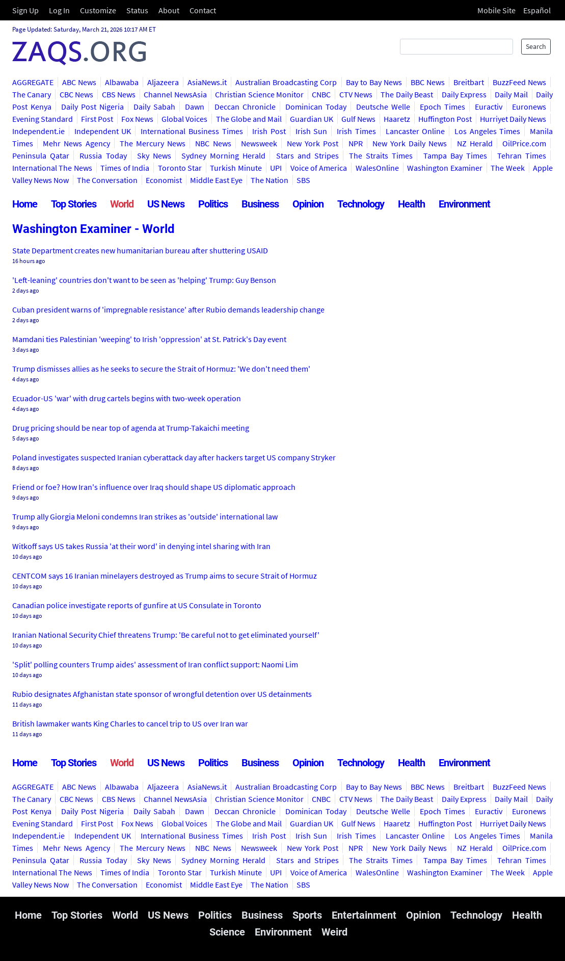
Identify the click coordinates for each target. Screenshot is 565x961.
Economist (164, 180)
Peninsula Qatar (40, 155)
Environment (464, 204)
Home (24, 204)
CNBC (321, 94)
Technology (360, 204)
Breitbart (468, 82)
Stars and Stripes (307, 155)
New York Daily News (409, 143)
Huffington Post (445, 119)
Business (260, 204)
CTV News (355, 94)
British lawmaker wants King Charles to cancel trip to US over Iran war (130, 723)
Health (411, 204)
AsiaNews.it (207, 82)
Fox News (137, 119)
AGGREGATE (32, 82)
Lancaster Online (415, 131)
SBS (303, 180)
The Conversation (107, 180)
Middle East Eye (216, 180)
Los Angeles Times (487, 131)
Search (536, 46)
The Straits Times (381, 155)
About (168, 10)
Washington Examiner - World (93, 229)
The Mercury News (152, 143)
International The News (52, 168)
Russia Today (102, 155)
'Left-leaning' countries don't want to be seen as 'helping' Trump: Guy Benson (144, 280)
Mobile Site (496, 10)
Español (537, 10)
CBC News (76, 94)
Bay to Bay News (374, 82)
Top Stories (73, 204)
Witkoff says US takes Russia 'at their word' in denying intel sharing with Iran (141, 546)
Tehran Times (521, 155)
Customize (98, 10)
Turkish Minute (235, 168)
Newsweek (259, 143)
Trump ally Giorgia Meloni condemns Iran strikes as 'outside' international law (145, 516)
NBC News (213, 143)
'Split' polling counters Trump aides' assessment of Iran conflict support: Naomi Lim (155, 664)
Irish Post (269, 131)
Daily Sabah (154, 106)
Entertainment (364, 915)
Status (137, 10)
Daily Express (464, 94)
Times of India (124, 168)
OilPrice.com (524, 143)
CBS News (119, 94)
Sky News (154, 155)
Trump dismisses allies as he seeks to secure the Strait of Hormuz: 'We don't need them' (161, 368)
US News (165, 204)
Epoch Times (442, 106)
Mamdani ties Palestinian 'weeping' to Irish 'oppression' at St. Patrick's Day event (149, 339)
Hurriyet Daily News (513, 119)
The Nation (269, 180)
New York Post (312, 143)
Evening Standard (42, 119)
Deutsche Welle (383, 106)
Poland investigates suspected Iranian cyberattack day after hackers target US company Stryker (174, 457)
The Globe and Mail (249, 119)
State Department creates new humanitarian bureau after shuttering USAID (140, 250)
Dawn (194, 106)
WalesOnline (377, 168)
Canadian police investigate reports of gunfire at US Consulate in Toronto (136, 605)
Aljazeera (163, 82)
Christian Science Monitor (259, 94)
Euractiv (488, 106)
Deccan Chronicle (245, 106)
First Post (97, 119)
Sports (307, 915)
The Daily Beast (407, 94)
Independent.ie (38, 131)
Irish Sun (311, 131)
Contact (203, 10)
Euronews (529, 106)
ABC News (79, 82)
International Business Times (192, 131)
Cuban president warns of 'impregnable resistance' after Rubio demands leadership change (168, 309)
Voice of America (318, 168)
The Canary (31, 94)
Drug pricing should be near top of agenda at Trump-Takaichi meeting (130, 428)
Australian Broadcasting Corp (286, 82)
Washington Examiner (444, 168)
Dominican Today (315, 106)
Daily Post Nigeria (92, 106)
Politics (213, 204)
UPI (276, 168)
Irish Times (356, 131)
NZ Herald (475, 143)
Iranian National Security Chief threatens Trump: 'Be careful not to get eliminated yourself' (165, 635)
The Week (507, 168)
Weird (334, 932)
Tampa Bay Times (455, 155)
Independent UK (102, 131)
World (121, 204)
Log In (59, 10)
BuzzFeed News (519, 82)
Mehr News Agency (76, 143)
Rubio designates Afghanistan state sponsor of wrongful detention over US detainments (162, 694)
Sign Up (25, 10)
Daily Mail (511, 94)
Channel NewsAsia (175, 94)
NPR (355, 143)
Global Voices (184, 119)
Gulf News (358, 119)
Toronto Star (180, 168)
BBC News (428, 82)
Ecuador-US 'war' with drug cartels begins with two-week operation (126, 398)
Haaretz (397, 119)
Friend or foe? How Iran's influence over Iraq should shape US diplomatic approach (153, 487)
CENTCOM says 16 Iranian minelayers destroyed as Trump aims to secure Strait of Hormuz (164, 575)
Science (227, 932)
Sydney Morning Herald (223, 155)
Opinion (308, 204)
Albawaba (122, 82)
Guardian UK (311, 119)
